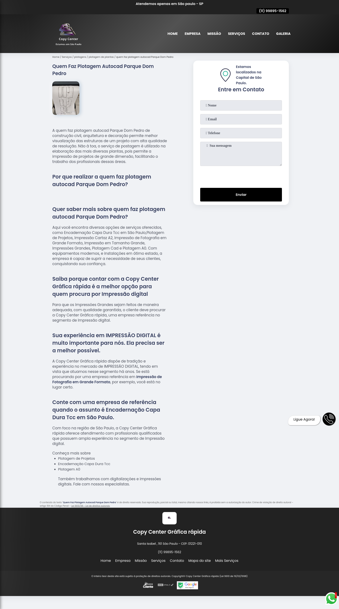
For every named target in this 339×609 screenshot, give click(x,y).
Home (172, 33)
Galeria (283, 33)
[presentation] (241, 176)
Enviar (241, 194)
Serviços (236, 33)
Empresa (192, 33)
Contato (260, 33)
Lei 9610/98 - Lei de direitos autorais (90, 505)
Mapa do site (199, 560)
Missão (214, 33)
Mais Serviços (226, 560)
